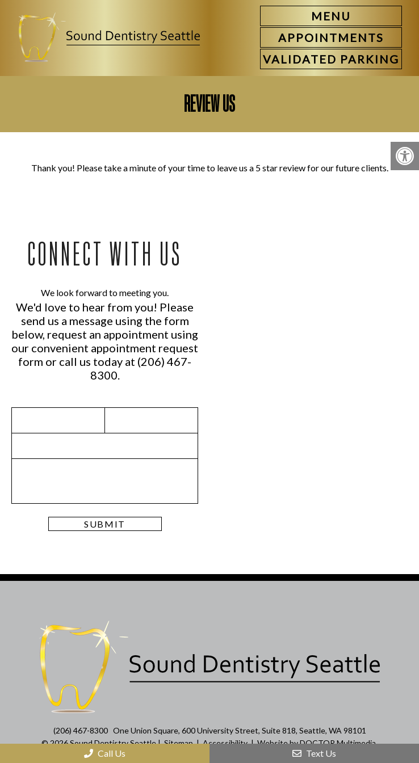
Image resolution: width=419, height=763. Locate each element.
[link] (331, 37)
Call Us (104, 753)
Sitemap (178, 743)
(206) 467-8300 (80, 730)
